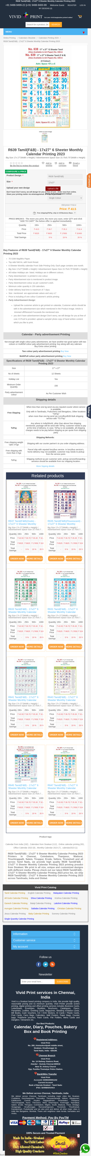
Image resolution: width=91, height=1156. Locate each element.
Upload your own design (18, 188)
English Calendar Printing (39, 893)
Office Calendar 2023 (23, 848)
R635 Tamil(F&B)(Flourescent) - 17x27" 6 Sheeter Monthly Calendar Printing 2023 (65, 524)
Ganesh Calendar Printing (15, 903)
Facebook (38, 964)
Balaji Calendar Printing (40, 903)
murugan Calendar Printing (16, 908)
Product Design (14, 175)
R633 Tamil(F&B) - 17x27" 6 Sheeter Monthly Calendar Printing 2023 (23, 612)
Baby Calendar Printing (39, 914)
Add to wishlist (49, 164)
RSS (52, 964)
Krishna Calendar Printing (66, 898)
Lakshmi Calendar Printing (65, 903)
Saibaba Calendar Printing (42, 908)
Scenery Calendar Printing (63, 914)
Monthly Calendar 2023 (47, 848)
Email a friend (76, 163)
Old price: (65, 205)
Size (9, 181)
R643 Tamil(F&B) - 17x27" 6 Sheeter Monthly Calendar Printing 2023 (63, 700)
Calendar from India (14, 844)
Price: (63, 208)
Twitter (45, 964)
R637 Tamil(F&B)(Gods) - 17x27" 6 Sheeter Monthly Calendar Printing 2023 (22, 524)
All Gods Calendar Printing (16, 898)
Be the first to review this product (24, 165)
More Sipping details (45, 466)
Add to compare (62, 163)
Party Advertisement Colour (59, 194)
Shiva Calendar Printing (41, 898)
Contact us (89, 180)
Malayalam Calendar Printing (66, 893)
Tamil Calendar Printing (14, 893)
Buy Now (65, 351)
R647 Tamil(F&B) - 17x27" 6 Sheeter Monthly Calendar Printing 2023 (63, 788)
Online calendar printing (69, 844)
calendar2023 (68, 848)
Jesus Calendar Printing (15, 914)
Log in (83, 5)
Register (72, 5)
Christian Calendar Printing (69, 908)
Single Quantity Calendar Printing (19, 919)
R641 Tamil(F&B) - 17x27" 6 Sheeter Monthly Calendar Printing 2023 (23, 700)
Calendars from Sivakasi (41, 844)
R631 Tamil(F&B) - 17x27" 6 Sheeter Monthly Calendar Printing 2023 (63, 612)
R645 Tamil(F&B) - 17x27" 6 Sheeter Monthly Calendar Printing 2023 (23, 788)
